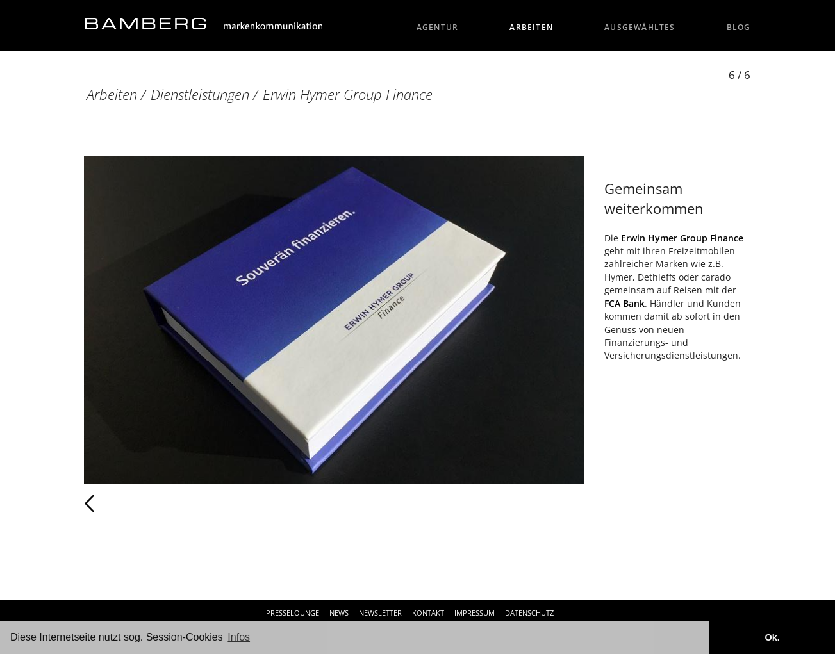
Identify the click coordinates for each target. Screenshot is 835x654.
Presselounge (292, 612)
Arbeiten (531, 27)
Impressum (474, 612)
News (339, 612)
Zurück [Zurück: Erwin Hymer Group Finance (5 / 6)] (117, 503)
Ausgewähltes (639, 27)
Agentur (438, 27)
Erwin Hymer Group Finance (348, 94)
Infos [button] (238, 637)
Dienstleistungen (200, 94)
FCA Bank (624, 303)
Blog (739, 27)
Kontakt (428, 612)
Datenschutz (529, 612)
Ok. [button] (772, 637)
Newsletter (380, 612)
